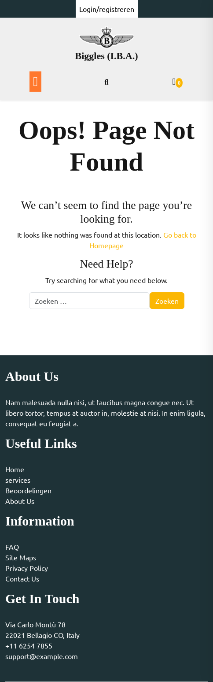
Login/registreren (106, 8)
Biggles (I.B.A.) (106, 55)
